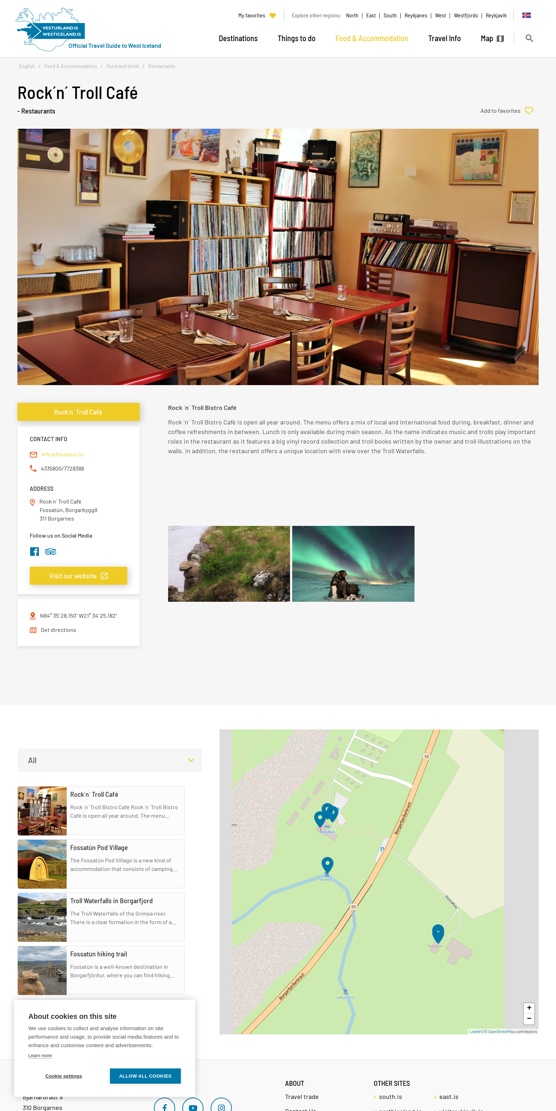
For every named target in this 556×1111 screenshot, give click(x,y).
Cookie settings (63, 1076)
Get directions (58, 629)
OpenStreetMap (501, 1031)
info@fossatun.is (62, 454)
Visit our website (73, 575)
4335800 (51, 468)
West (440, 15)
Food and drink (122, 66)
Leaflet (476, 1031)
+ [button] (529, 1008)
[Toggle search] (529, 38)
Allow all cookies (145, 1076)
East (371, 15)
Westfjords (466, 15)
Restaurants (161, 66)
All (32, 760)
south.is (390, 1096)
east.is (448, 1096)
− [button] (529, 1019)
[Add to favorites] (509, 110)
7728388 (74, 468)
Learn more (40, 1055)
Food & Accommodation (70, 66)
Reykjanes (416, 15)
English (27, 66)
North (352, 15)
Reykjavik (496, 15)
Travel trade (302, 1096)
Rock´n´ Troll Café (78, 411)
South (390, 15)
